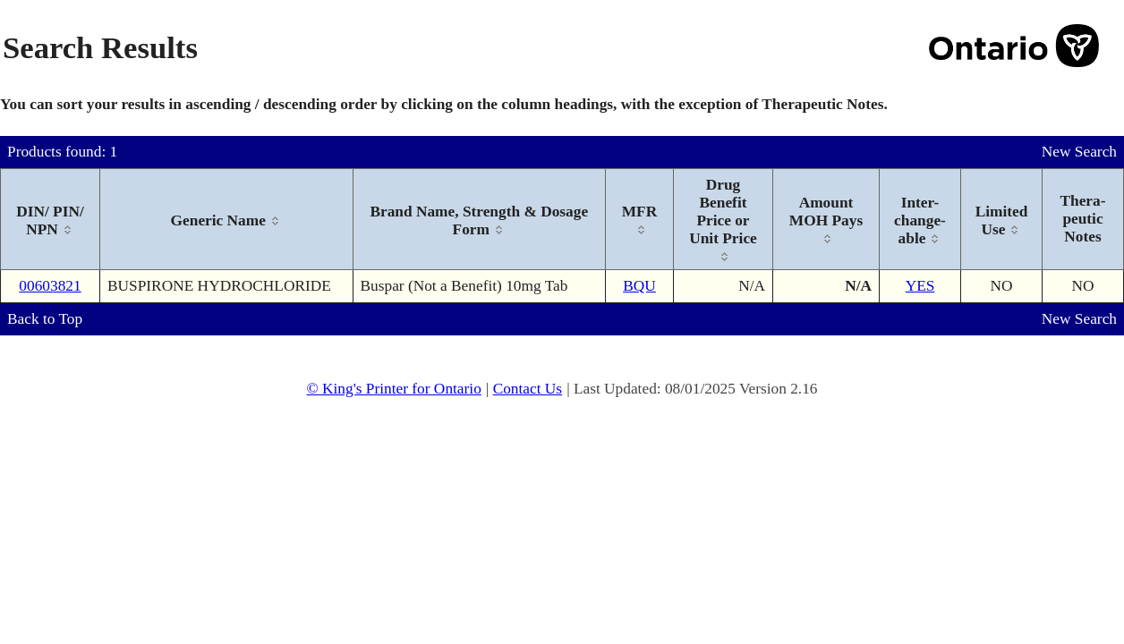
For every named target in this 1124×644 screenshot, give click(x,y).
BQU (639, 285)
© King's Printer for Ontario (393, 388)
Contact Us (528, 388)
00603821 (50, 285)
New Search (1079, 151)
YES (920, 285)
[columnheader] (50, 219)
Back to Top (44, 318)
